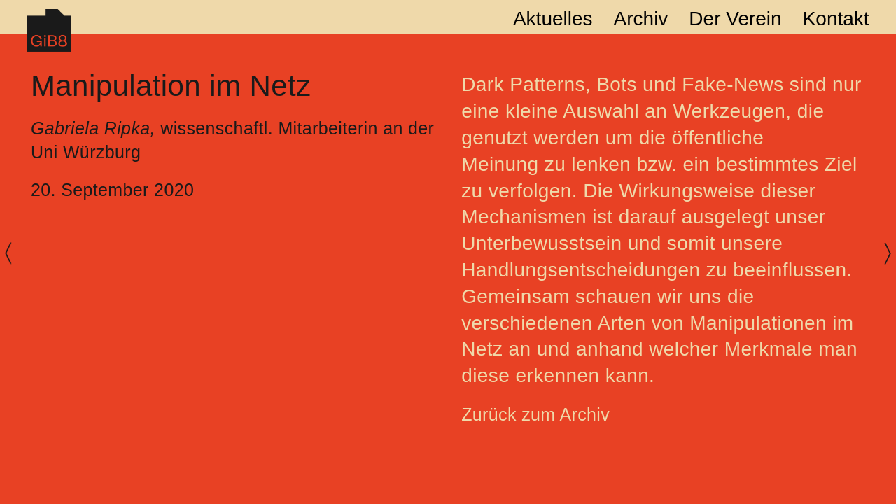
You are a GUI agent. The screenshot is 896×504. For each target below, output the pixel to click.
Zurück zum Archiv (535, 414)
